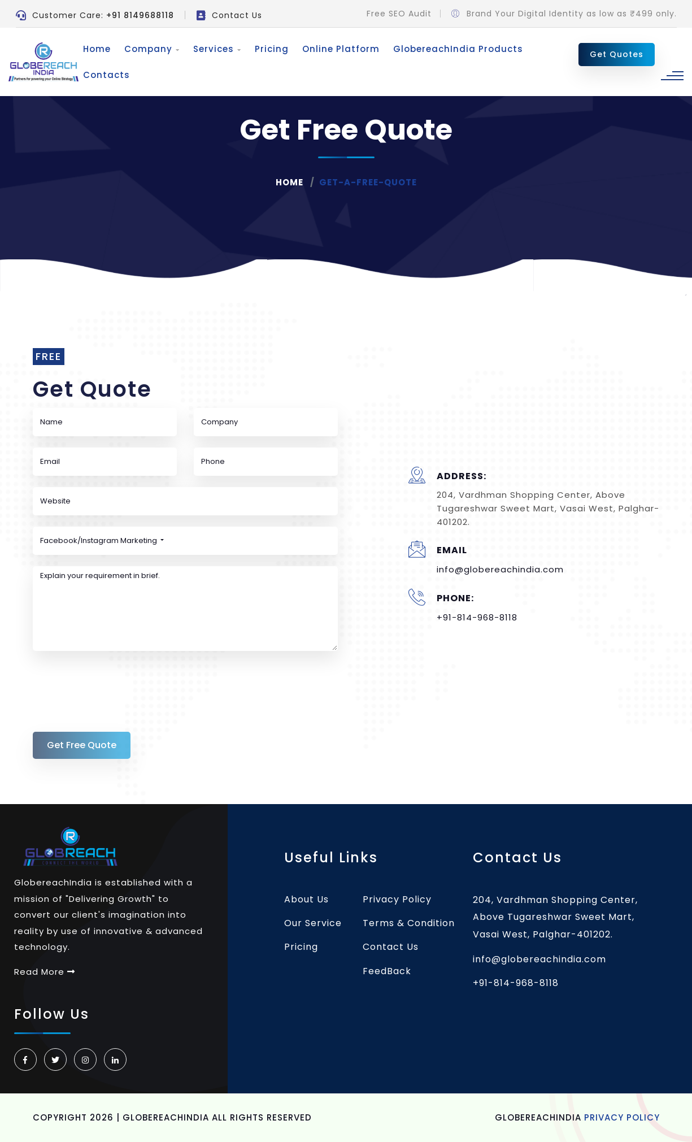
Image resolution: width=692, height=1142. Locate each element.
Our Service (313, 923)
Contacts (105, 75)
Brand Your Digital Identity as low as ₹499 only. (564, 13)
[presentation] (118, 684)
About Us (306, 899)
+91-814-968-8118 (477, 617)
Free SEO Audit (399, 13)
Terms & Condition (409, 923)
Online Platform (339, 49)
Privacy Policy (397, 899)
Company (151, 49)
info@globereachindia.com (500, 569)
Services (216, 49)
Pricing (271, 49)
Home (96, 49)
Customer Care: (95, 15)
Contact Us (229, 15)
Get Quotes (616, 54)
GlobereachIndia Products (457, 49)
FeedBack (387, 971)
